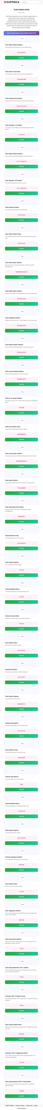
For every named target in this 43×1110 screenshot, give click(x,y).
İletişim (36, 1105)
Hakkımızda (29, 1105)
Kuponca (23, 1108)
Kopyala (21, 57)
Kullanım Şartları (20, 1105)
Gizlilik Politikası (9, 1105)
